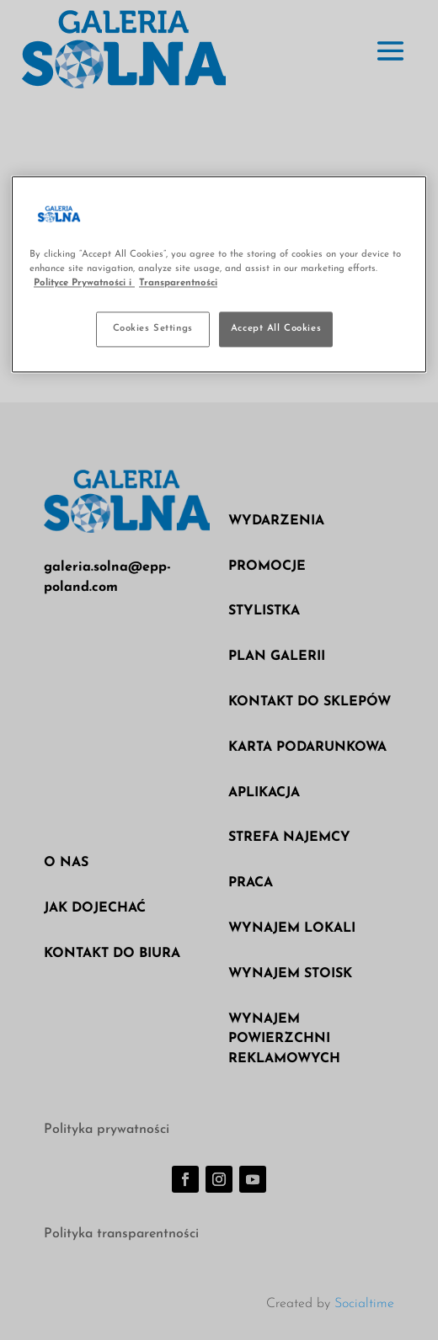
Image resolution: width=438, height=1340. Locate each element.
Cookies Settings (153, 328)
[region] (219, 274)
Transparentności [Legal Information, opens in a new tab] (178, 283)
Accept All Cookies (276, 328)
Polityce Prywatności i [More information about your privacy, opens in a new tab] (84, 283)
